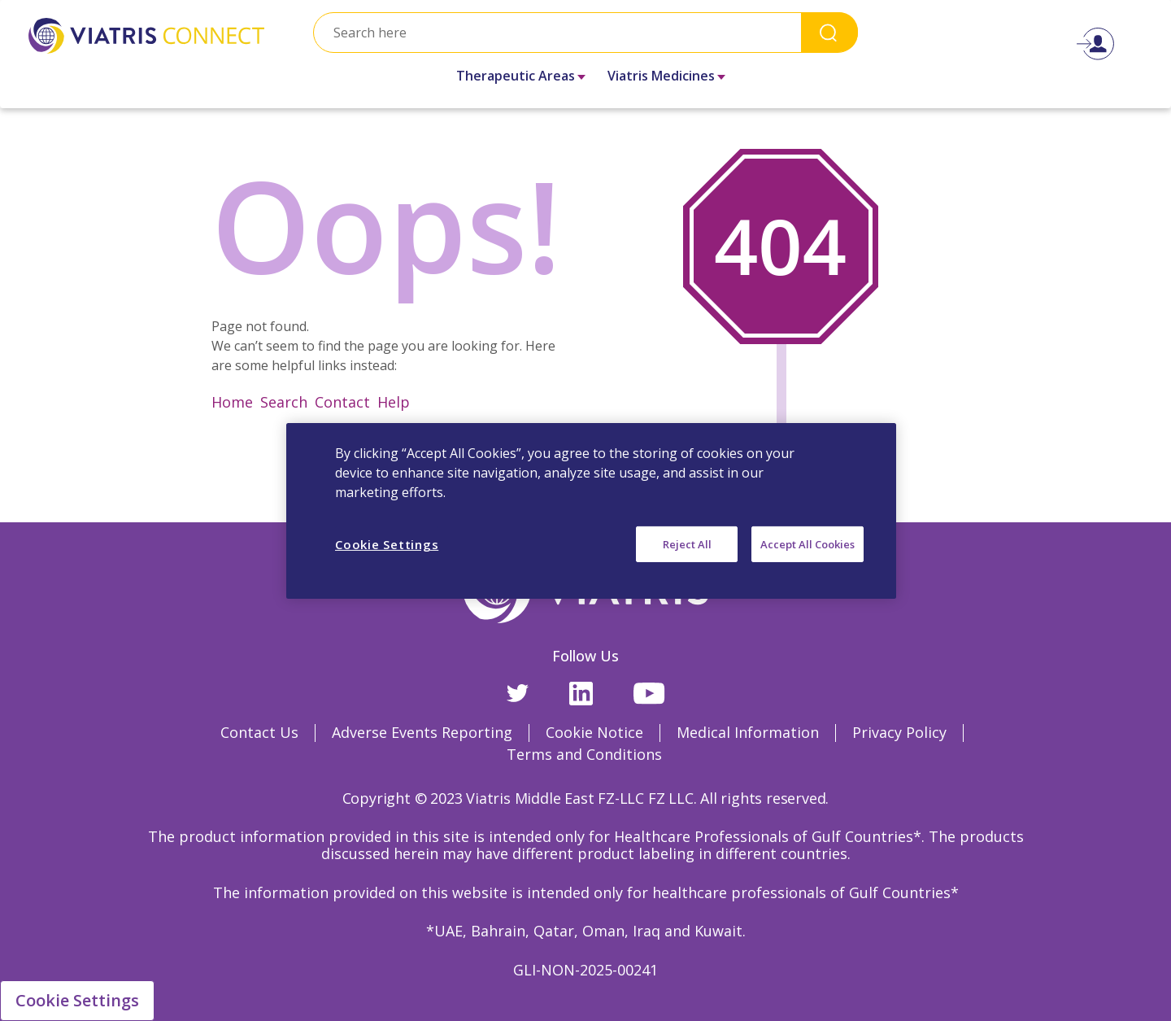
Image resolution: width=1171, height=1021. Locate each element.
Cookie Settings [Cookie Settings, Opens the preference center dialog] (386, 543)
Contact (342, 402)
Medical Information (748, 732)
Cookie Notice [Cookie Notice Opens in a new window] (594, 732)
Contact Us (259, 732)
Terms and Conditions (584, 754)
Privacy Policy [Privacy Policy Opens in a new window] (899, 732)
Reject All (687, 543)
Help (393, 402)
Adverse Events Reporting (422, 732)
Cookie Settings (77, 1000)
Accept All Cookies (807, 543)
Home (232, 402)
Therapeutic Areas (515, 76)
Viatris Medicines (661, 76)
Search (829, 32)
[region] (591, 510)
